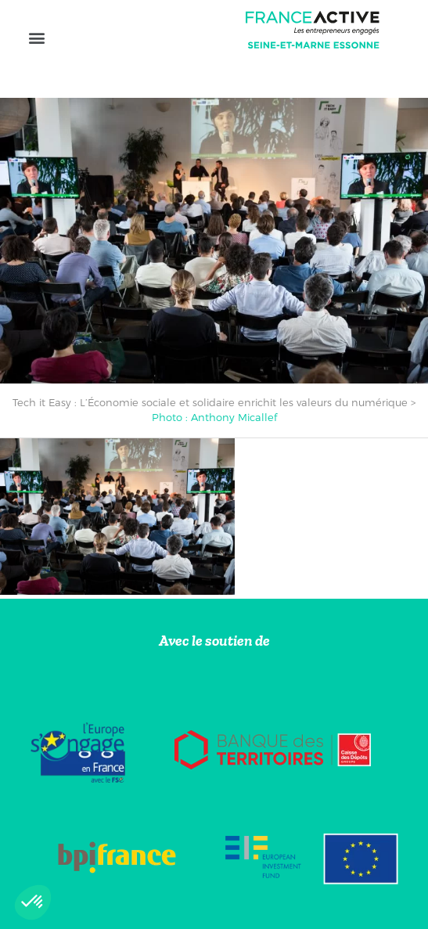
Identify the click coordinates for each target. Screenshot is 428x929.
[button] (36, 37)
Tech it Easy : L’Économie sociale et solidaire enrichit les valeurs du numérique (210, 402)
